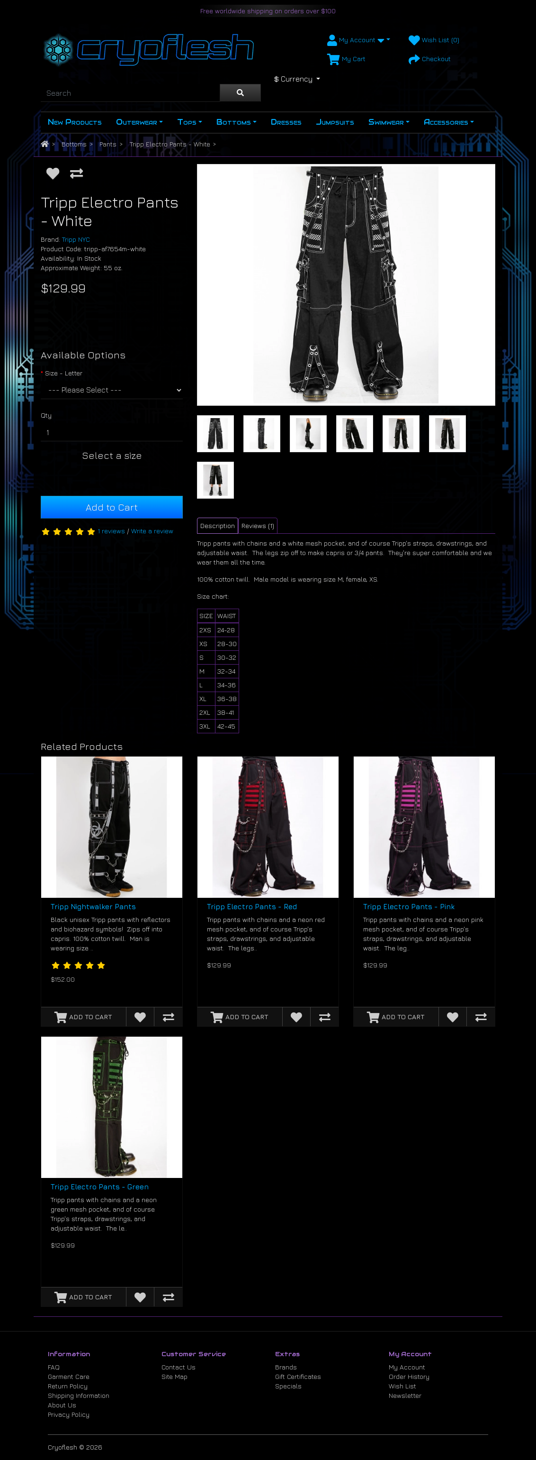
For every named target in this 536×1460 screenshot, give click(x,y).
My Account (407, 1367)
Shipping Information (78, 1395)
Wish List (402, 1386)
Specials (288, 1386)
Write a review (152, 531)
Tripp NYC (76, 239)
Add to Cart (112, 507)
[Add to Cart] (83, 1016)
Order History (409, 1376)
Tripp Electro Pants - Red (252, 907)
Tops (187, 122)
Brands (286, 1367)
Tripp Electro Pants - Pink (409, 907)
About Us (62, 1405)
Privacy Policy (68, 1414)
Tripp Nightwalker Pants (93, 907)
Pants (107, 144)
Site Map (174, 1376)
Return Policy (68, 1386)
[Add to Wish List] (53, 173)
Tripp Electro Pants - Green (100, 1187)
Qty (46, 415)
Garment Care (68, 1376)
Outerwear (136, 122)
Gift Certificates (298, 1376)
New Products (75, 122)
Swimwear (386, 122)
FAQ (54, 1367)
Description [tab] (217, 525)
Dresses (286, 122)
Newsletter (405, 1395)
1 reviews (111, 531)
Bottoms (233, 122)
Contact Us (178, 1367)
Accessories (446, 122)
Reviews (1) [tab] (257, 525)
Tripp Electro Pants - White (170, 144)
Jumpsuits (335, 122)
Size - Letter (63, 373)
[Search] (130, 93)
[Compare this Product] (76, 173)
